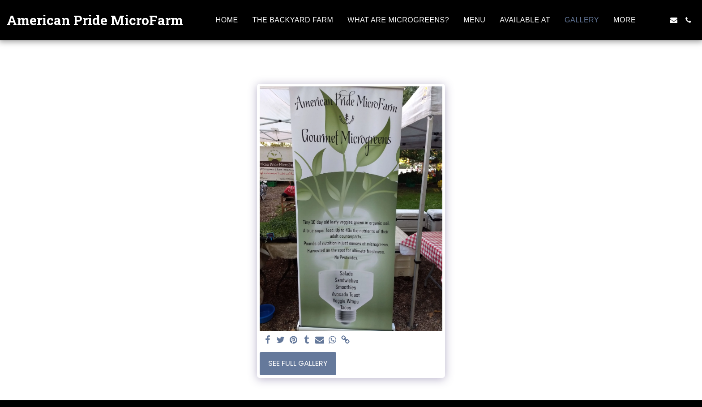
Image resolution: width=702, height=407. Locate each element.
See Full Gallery (298, 363)
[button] (659, 20)
